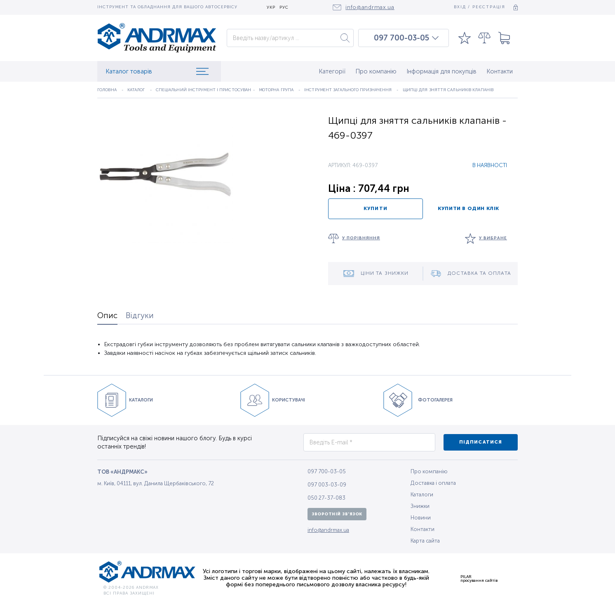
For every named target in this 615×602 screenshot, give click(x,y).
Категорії (332, 71)
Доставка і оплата (433, 483)
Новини (421, 518)
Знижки (420, 506)
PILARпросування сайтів (479, 578)
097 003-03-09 (327, 485)
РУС (284, 7)
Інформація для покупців (441, 71)
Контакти (499, 71)
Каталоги (422, 494)
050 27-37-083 (326, 498)
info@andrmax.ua (328, 530)
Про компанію (376, 71)
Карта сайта (425, 541)
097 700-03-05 (401, 37)
